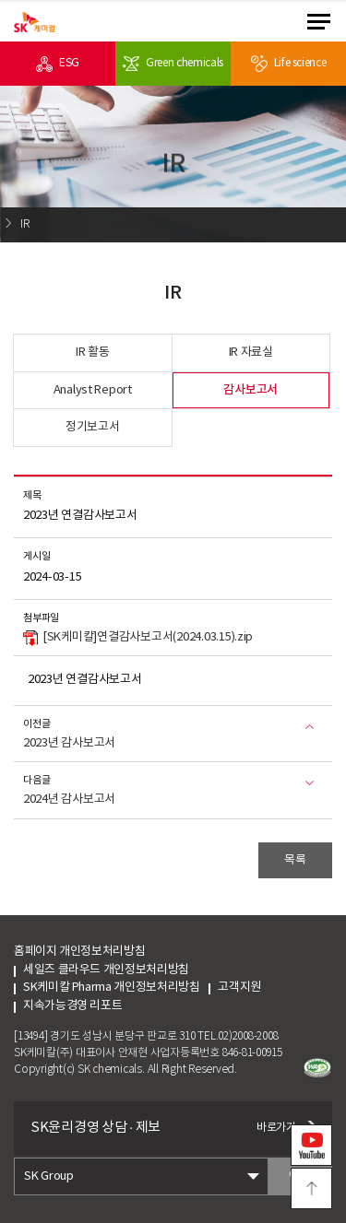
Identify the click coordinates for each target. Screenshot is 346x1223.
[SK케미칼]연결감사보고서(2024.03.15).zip (138, 638)
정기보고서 (93, 427)
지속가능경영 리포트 (72, 1006)
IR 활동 (93, 352)
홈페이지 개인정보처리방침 (79, 951)
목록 (294, 860)
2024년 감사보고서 (69, 799)
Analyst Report (93, 390)
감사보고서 (250, 389)
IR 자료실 (251, 352)
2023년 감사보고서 (69, 743)
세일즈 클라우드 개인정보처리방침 (106, 970)
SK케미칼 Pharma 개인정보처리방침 (111, 987)
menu (318, 21)
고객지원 (256, 987)
